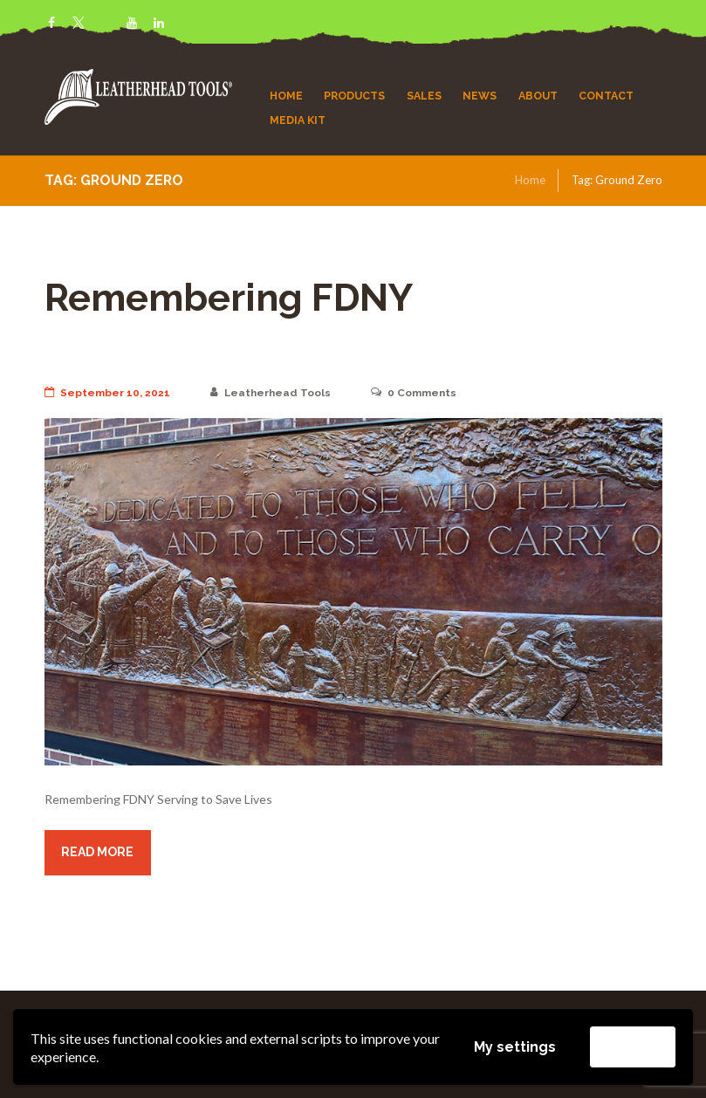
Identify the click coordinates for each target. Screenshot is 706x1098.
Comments (413, 393)
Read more (97, 852)
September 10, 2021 (107, 393)
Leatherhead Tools (270, 393)
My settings (515, 1047)
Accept (633, 1046)
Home (530, 180)
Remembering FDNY (229, 297)
